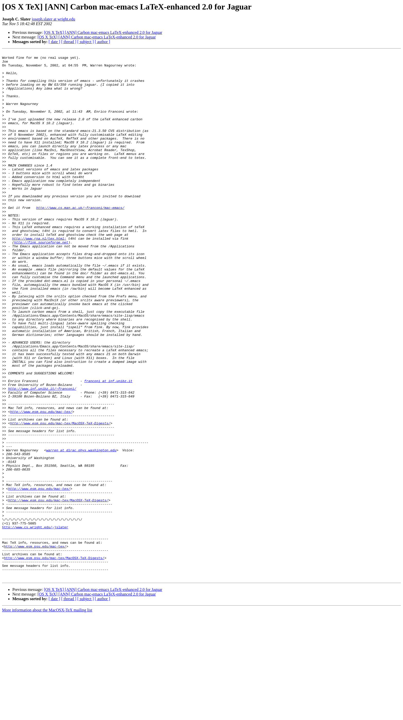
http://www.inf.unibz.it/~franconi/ (42, 456)
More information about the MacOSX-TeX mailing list (47, 715)
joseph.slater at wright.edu (53, 19)
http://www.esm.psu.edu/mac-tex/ (41, 484)
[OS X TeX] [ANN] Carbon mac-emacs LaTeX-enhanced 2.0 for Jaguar (103, 32)
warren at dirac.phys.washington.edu (81, 530)
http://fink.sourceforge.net (41, 280)
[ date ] (54, 42)
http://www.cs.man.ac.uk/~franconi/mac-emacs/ (80, 239)
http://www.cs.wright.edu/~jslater (35, 622)
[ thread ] (68, 42)
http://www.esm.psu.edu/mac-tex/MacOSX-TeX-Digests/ (60, 497)
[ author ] (102, 42)
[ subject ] (85, 42)
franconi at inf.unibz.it (108, 447)
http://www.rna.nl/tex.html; (39, 276)
